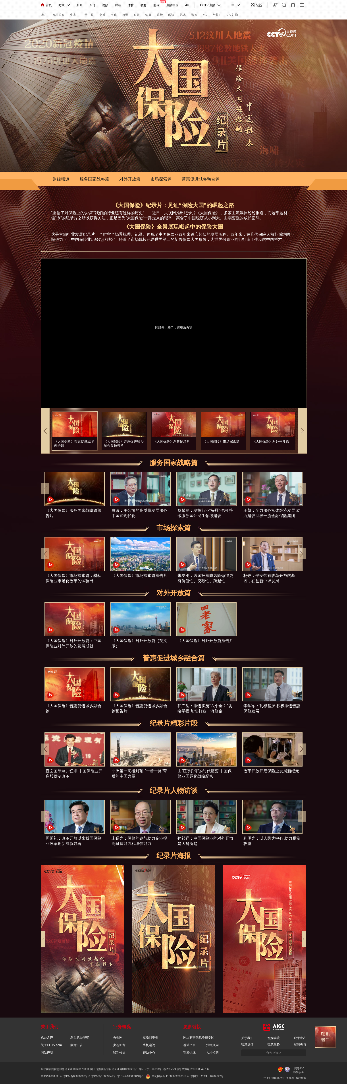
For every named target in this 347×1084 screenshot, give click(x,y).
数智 (194, 15)
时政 (61, 5)
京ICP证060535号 (51, 1076)
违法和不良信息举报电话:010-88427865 (186, 1069)
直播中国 (172, 5)
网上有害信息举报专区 (198, 1037)
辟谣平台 (189, 1045)
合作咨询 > (273, 1053)
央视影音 (119, 1045)
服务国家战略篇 (94, 179)
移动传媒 (119, 1052)
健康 (148, 15)
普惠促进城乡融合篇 (201, 179)
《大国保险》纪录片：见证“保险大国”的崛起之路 (173, 205)
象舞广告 (76, 1045)
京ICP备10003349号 (103, 1076)
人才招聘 (212, 1052)
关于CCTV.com (51, 1045)
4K (187, 5)
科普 (137, 15)
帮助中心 (149, 1052)
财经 (118, 5)
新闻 (79, 5)
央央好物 (232, 15)
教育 (144, 5)
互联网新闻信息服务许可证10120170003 (65, 1069)
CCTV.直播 (207, 5)
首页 (46, 5)
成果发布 (300, 1038)
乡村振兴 (58, 15)
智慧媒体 (247, 1044)
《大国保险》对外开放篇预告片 (205, 640)
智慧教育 (300, 1044)
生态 (73, 15)
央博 (102, 15)
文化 (114, 15)
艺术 (183, 15)
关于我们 (247, 1038)
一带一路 (87, 15)
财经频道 (61, 179)
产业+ (216, 15)
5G (205, 15)
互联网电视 (150, 1037)
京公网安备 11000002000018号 (167, 1076)
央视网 (117, 1037)
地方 (44, 15)
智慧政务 (273, 1044)
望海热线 (189, 1052)
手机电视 (149, 1045)
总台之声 (47, 1037)
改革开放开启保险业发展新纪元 (271, 771)
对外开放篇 (129, 179)
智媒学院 (273, 1038)
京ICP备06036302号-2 (77, 1076)
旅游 (125, 15)
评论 (92, 5)
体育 (131, 5)
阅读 (171, 15)
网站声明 (47, 1052)
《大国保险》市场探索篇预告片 (139, 575)
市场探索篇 (161, 179)
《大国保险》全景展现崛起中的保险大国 (173, 227)
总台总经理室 (79, 1037)
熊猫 (156, 5)
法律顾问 (212, 1045)
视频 (105, 5)
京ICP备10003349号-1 (130, 1076)
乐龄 (160, 15)
